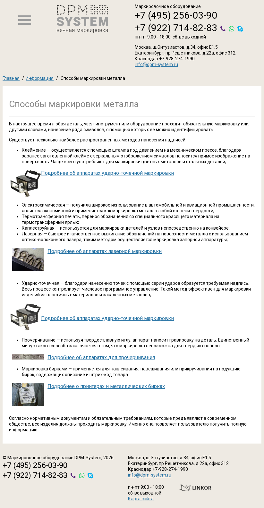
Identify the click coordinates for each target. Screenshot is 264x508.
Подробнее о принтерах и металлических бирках (106, 386)
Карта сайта (141, 498)
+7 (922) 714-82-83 (176, 27)
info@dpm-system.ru (156, 64)
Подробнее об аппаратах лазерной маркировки (104, 251)
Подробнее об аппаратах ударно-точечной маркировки (107, 173)
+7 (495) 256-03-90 (176, 15)
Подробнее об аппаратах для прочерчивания (101, 357)
